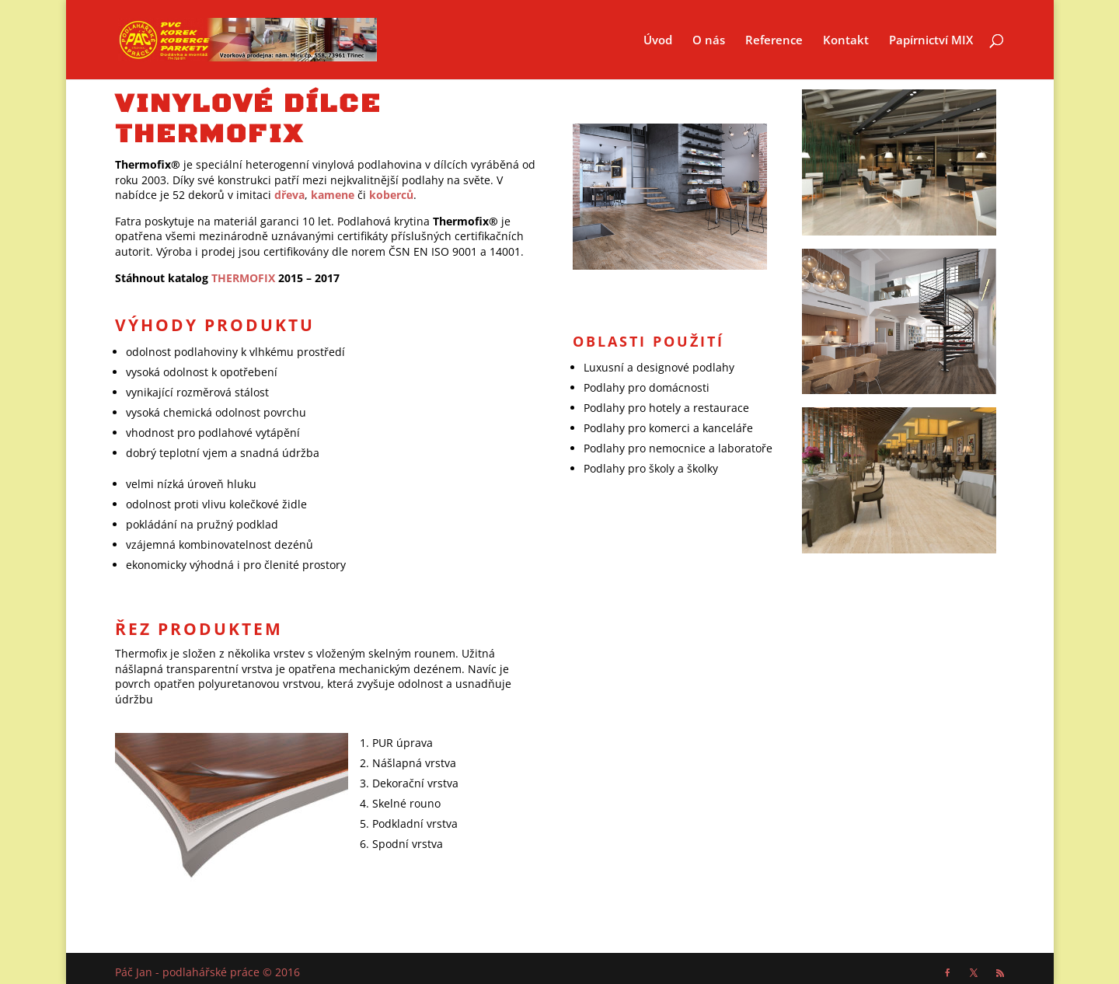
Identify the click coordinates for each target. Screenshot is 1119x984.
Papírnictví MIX (931, 40)
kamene (332, 194)
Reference (774, 40)
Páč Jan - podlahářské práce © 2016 (207, 972)
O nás (708, 40)
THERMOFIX (243, 277)
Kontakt (846, 40)
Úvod (657, 40)
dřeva (289, 194)
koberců (391, 194)
